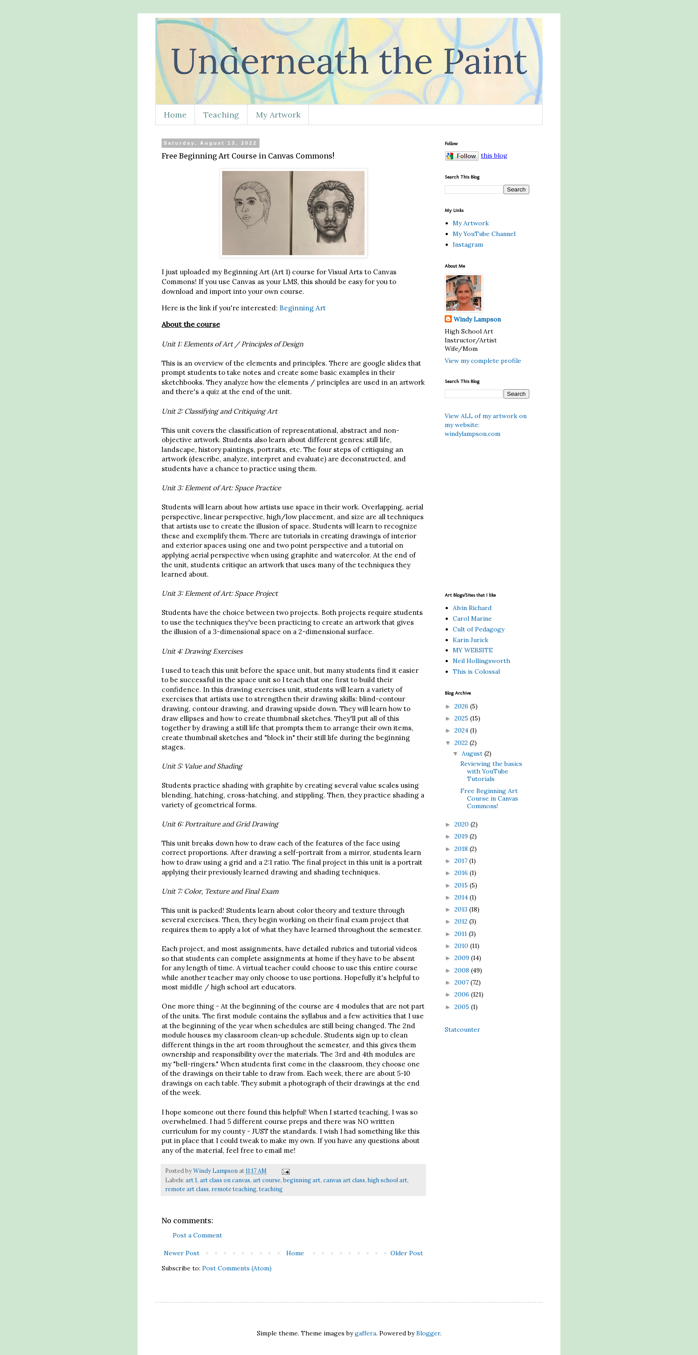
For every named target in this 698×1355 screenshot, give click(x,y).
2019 (462, 836)
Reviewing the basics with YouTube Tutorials (491, 771)
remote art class (187, 1188)
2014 (462, 897)
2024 (462, 730)
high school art (387, 1180)
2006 (463, 994)
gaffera (365, 1333)
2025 (462, 718)
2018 (462, 849)
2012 (462, 921)
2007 (463, 982)
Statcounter (462, 1029)
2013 (462, 909)
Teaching (221, 115)
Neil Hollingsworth (481, 661)
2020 (463, 824)
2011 (462, 934)
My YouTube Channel (484, 234)
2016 (462, 873)
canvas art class (344, 1180)
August (473, 753)
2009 (463, 958)
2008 (463, 970)
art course (266, 1180)
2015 (462, 885)
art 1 (191, 1180)
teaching (271, 1188)
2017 (462, 861)
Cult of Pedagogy (478, 629)
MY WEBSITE (473, 650)
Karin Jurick (470, 640)
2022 (462, 743)
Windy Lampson (477, 319)
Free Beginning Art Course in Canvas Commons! (489, 798)
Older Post (406, 1253)
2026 (462, 706)
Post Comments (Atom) (237, 1268)
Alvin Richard (472, 608)
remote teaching (233, 1188)
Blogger (428, 1333)
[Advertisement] (549, 514)
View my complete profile (483, 361)
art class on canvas (225, 1180)
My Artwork (278, 115)
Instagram (468, 244)
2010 (462, 946)
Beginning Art (303, 308)
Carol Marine (472, 618)
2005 (463, 1007)
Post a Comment (197, 1235)
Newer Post (181, 1253)
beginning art (302, 1180)
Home (175, 115)
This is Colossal (476, 671)
